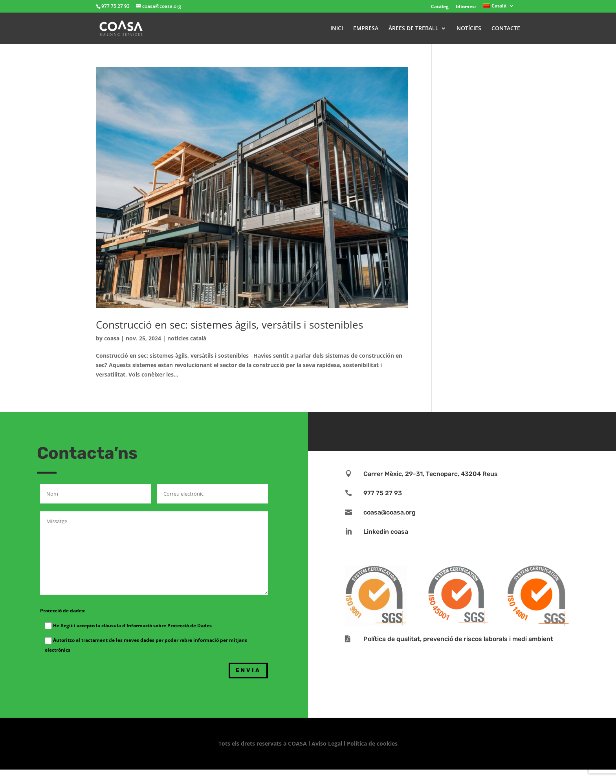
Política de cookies (372, 743)
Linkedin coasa (385, 531)
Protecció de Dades (189, 625)
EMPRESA (365, 29)
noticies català (186, 338)
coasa (111, 338)
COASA (298, 743)
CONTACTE (505, 29)
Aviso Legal (327, 743)
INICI (336, 29)
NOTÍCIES (468, 29)
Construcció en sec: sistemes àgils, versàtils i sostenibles (229, 325)
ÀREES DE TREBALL (413, 29)
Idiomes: (466, 6)
